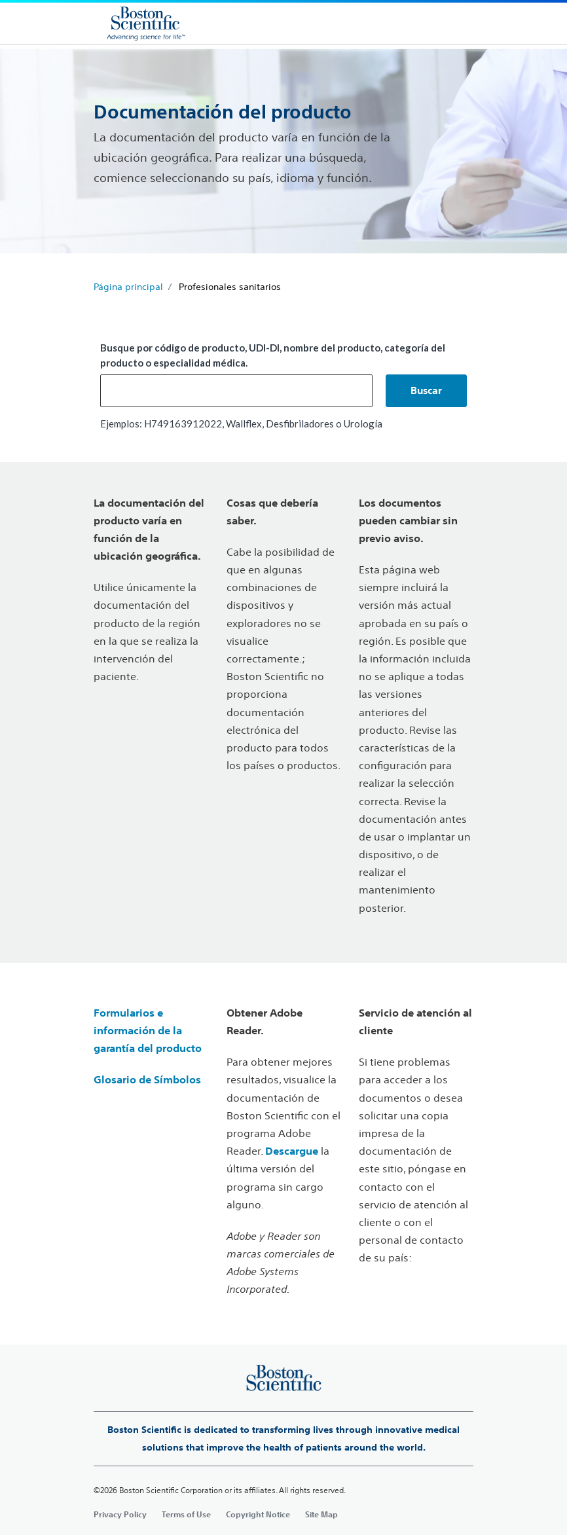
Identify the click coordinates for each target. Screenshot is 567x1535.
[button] (426, 390)
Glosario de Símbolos (147, 1079)
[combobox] (236, 390)
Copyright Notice (258, 1514)
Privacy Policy (120, 1514)
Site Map (321, 1514)
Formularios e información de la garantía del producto (148, 1030)
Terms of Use (186, 1514)
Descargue (291, 1150)
